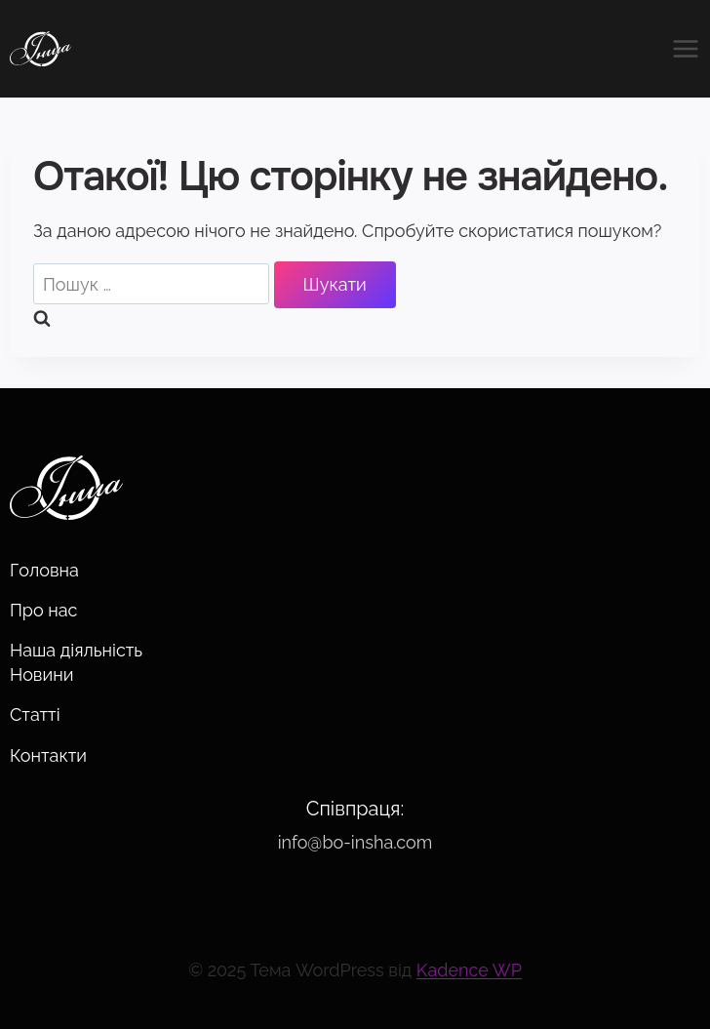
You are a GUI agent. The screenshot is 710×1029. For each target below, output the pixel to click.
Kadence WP (469, 970)
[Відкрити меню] (680, 48)
